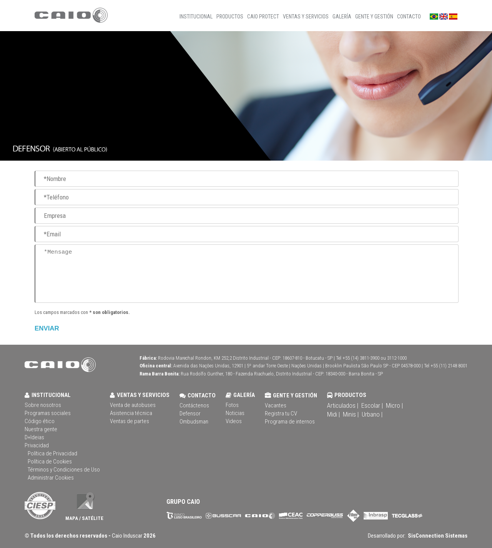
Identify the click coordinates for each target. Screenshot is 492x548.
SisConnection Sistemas (437, 535)
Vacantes (275, 405)
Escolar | (372, 405)
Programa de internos (290, 421)
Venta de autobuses (133, 405)
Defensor (190, 413)
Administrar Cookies (51, 477)
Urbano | (372, 414)
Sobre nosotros (43, 405)
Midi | (333, 414)
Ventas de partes (129, 421)
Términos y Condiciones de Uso (64, 469)
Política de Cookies (50, 461)
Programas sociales (48, 413)
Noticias (235, 413)
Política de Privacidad (52, 453)
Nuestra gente (41, 429)
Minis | (351, 414)
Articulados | (342, 405)
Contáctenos (194, 405)
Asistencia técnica (131, 413)
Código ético (40, 421)
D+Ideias (34, 437)
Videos (234, 421)
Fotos (232, 405)
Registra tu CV (281, 413)
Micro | (394, 405)
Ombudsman (194, 421)
